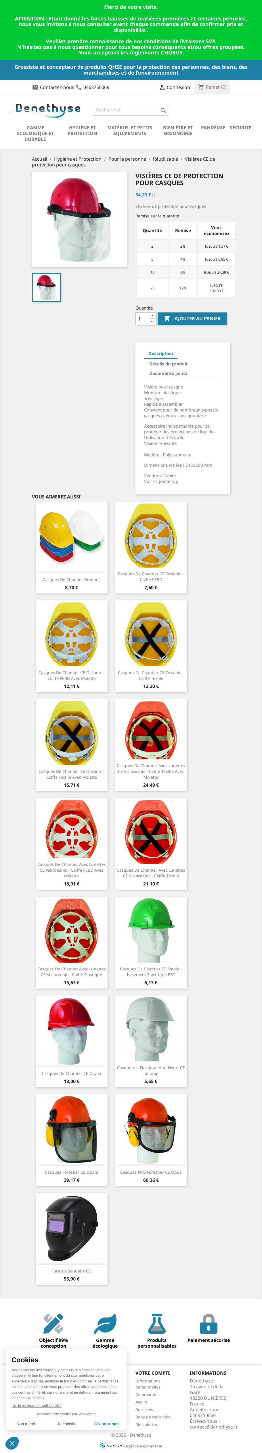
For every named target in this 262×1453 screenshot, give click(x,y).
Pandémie (213, 127)
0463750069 (96, 87)
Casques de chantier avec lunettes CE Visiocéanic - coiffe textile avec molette (151, 771)
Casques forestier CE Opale (71, 1172)
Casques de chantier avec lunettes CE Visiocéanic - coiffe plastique (71, 971)
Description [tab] (160, 353)
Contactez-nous (57, 87)
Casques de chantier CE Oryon (71, 1073)
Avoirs (141, 1402)
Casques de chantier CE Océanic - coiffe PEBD (151, 576)
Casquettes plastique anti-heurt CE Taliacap (151, 1070)
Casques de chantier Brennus (72, 579)
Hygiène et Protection (82, 130)
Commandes (147, 1394)
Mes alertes (146, 1424)
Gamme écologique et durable (35, 133)
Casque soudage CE (71, 1271)
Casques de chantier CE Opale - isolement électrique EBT (151, 971)
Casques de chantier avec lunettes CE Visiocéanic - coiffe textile (151, 873)
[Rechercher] (131, 110)
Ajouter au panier (192, 319)
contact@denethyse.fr (214, 1427)
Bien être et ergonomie (178, 130)
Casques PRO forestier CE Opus (150, 1172)
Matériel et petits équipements (129, 130)
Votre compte (153, 1373)
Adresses (144, 1409)
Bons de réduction (153, 1417)
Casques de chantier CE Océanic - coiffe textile (151, 675)
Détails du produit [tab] (168, 364)
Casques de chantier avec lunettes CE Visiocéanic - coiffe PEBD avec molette (71, 870)
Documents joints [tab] (168, 373)
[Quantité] (142, 318)
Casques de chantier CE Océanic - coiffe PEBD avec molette (71, 675)
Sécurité (240, 127)
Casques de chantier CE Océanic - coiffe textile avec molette (71, 774)
